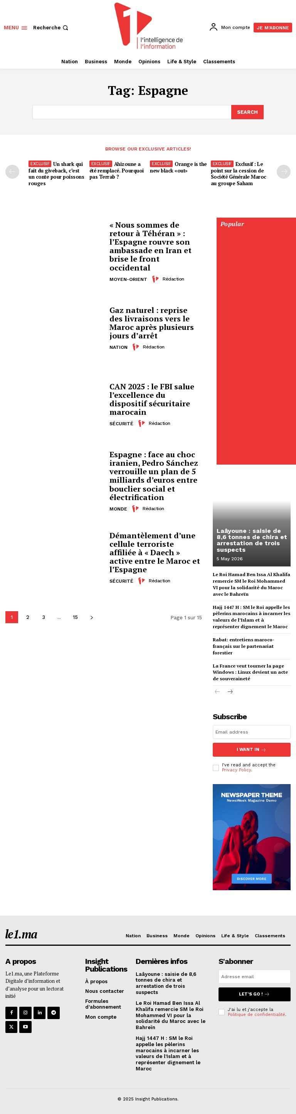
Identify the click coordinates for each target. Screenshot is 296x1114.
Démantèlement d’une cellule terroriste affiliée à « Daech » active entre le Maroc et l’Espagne (154, 552)
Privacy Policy (236, 768)
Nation (118, 347)
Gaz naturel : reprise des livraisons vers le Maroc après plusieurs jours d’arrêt (151, 322)
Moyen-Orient (128, 278)
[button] (51, 27)
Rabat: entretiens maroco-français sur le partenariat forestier (243, 645)
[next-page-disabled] (284, 171)
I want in (251, 749)
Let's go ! (254, 993)
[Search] (247, 112)
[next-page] (91, 617)
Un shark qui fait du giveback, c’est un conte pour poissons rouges (56, 173)
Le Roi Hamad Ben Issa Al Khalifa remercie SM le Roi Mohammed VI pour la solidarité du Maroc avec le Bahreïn (170, 1014)
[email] (252, 731)
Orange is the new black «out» (178, 166)
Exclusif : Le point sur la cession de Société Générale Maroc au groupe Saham (238, 173)
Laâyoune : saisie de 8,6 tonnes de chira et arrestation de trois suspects (251, 540)
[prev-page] (12, 171)
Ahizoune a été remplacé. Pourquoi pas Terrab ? (116, 170)
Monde (118, 508)
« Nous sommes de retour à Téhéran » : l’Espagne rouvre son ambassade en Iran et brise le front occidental (150, 245)
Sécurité (121, 423)
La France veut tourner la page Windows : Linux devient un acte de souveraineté (250, 671)
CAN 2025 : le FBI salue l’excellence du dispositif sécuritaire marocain (151, 399)
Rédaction (173, 278)
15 (75, 617)
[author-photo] (156, 278)
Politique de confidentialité (256, 1013)
